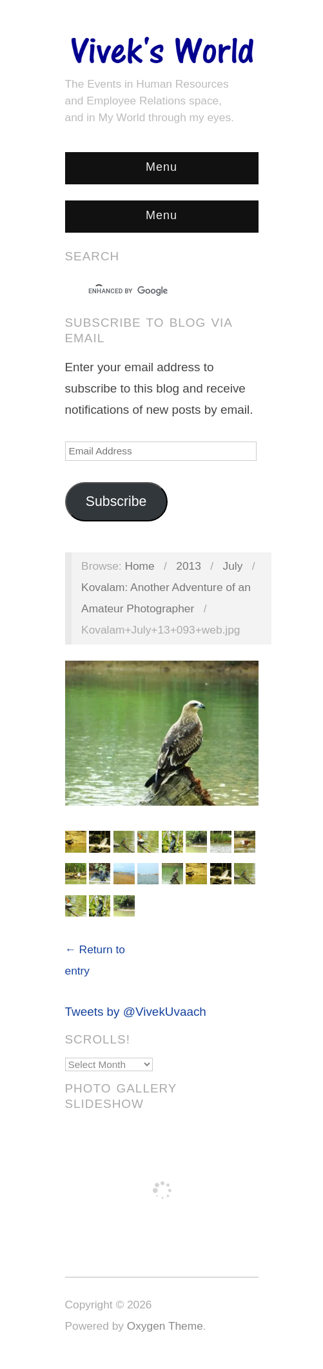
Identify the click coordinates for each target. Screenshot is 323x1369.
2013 (188, 565)
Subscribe (116, 501)
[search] (150, 291)
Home (139, 565)
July (233, 565)
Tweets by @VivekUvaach (135, 1011)
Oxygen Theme (165, 1325)
